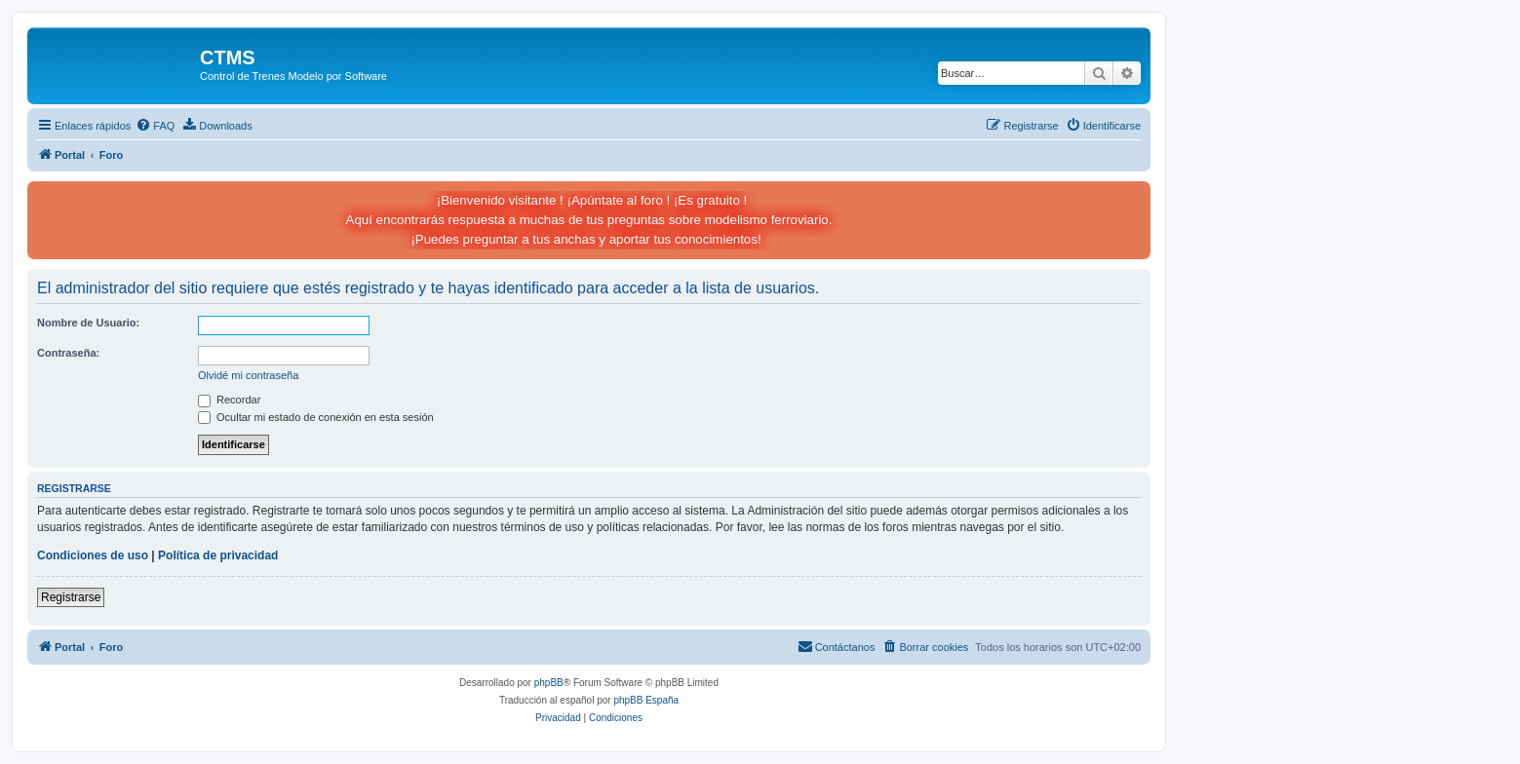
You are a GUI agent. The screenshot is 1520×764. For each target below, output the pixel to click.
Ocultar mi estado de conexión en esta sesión (316, 417)
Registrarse (70, 597)
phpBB (549, 682)
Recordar (229, 399)
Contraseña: (68, 353)
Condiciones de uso (92, 555)
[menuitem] (155, 125)
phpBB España (646, 700)
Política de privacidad (218, 555)
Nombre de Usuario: (88, 322)
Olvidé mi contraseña (248, 375)
